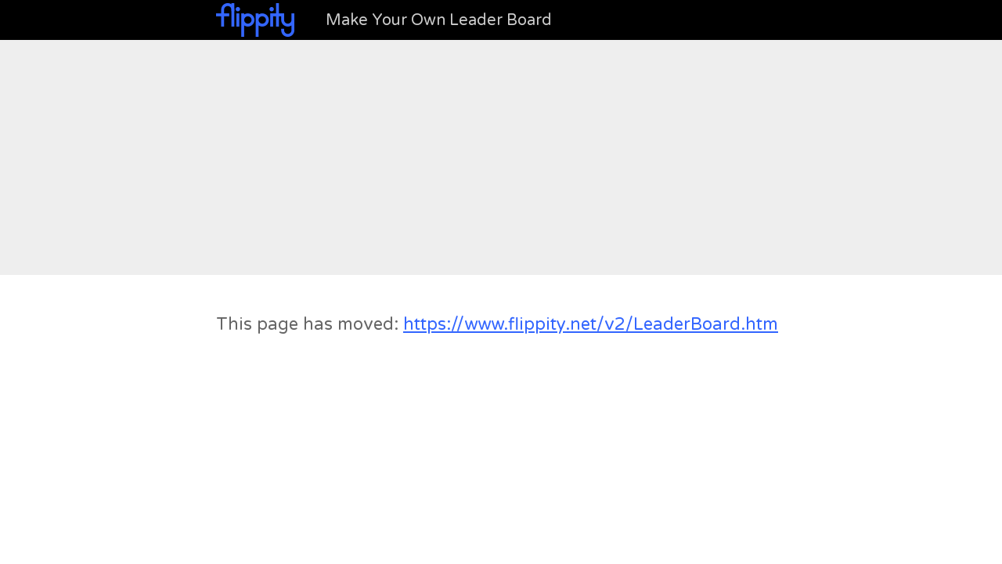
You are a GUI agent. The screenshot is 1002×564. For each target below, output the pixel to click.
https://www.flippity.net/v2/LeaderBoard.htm (590, 324)
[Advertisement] (501, 157)
